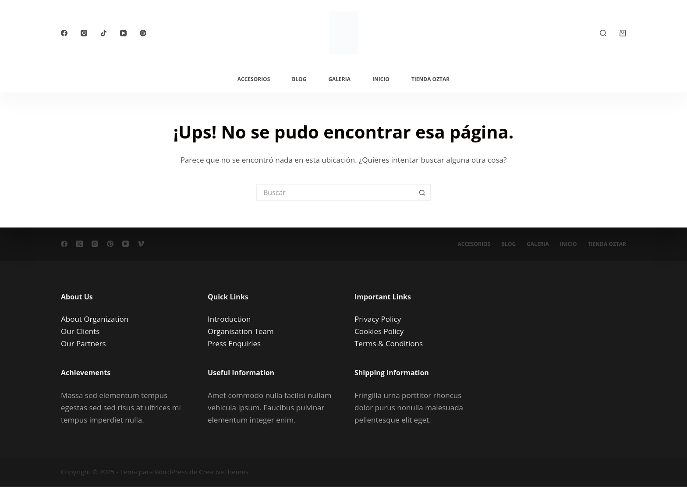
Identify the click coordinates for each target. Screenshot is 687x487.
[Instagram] (84, 33)
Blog (299, 79)
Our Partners (83, 343)
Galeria (339, 79)
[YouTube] (123, 33)
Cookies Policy (379, 331)
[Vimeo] (141, 244)
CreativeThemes (223, 471)
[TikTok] (103, 33)
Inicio (381, 79)
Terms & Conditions (388, 343)
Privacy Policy (377, 319)
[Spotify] (143, 33)
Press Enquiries (234, 343)
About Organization (94, 319)
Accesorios (253, 79)
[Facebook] (64, 33)
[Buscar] (603, 33)
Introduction (229, 319)
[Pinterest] (110, 244)
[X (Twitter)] (79, 244)
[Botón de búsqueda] (422, 192)
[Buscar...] (335, 192)
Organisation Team (241, 331)
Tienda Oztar (430, 79)
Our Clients (80, 331)
